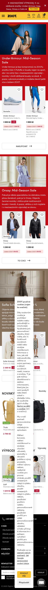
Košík (43, 15)
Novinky (42, 390)
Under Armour (9, 116)
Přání (33, 16)
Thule (5, 427)
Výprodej (42, 448)
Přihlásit (39, 16)
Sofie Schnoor (8, 361)
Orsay (5, 241)
